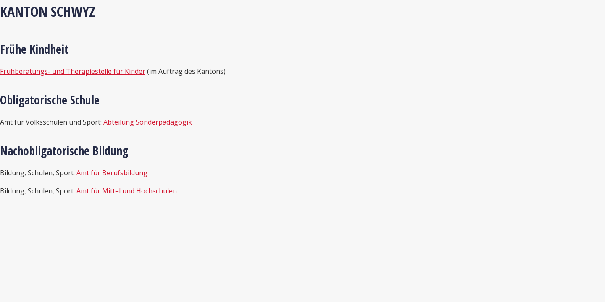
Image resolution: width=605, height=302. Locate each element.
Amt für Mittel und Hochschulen (126, 190)
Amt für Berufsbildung (111, 172)
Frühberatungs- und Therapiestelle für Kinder (72, 71)
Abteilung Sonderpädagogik (147, 122)
